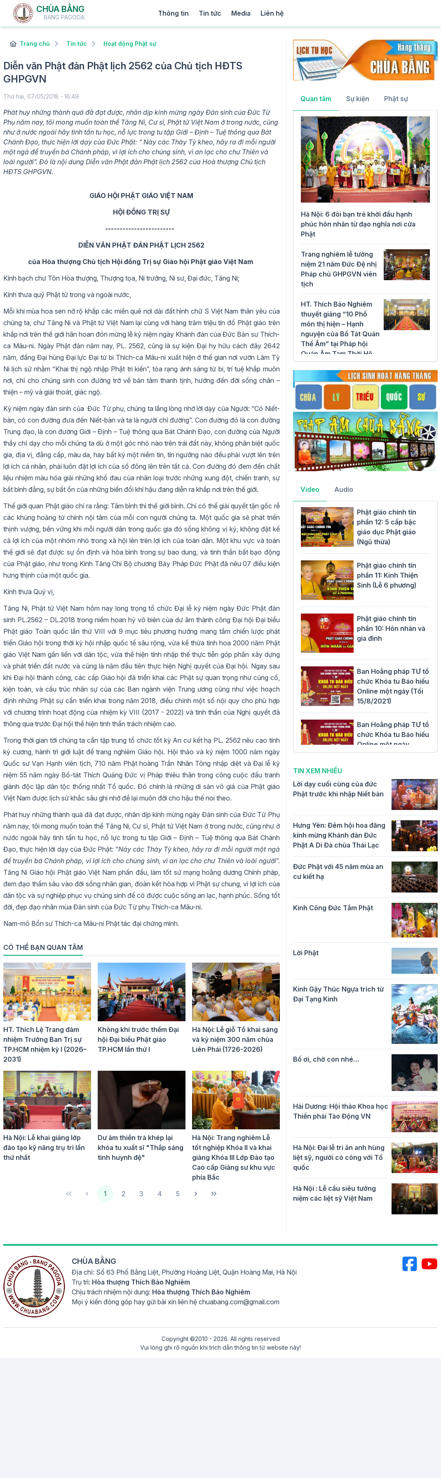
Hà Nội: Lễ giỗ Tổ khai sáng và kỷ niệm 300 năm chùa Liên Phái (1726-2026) (235, 1039)
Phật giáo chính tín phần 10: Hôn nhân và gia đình (391, 628)
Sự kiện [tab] (357, 98)
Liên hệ (272, 13)
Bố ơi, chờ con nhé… (326, 1059)
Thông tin (173, 13)
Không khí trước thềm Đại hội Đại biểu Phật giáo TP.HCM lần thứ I (138, 1039)
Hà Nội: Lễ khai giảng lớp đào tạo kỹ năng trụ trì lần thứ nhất (44, 1147)
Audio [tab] (343, 489)
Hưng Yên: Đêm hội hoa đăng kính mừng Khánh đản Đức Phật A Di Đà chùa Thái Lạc (339, 835)
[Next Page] (196, 1193)
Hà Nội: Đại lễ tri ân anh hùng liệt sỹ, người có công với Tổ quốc (339, 1157)
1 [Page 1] (105, 1194)
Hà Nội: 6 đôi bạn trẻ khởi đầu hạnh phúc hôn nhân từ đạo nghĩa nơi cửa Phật (358, 224)
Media (241, 13)
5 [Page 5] (178, 1194)
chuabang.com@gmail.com (239, 1302)
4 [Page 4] (159, 1194)
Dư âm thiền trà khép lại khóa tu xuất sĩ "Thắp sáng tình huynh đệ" (140, 1147)
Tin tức (210, 13)
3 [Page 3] (141, 1194)
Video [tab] (309, 489)
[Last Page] (214, 1193)
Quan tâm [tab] (315, 98)
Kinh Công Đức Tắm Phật (333, 908)
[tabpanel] (365, 235)
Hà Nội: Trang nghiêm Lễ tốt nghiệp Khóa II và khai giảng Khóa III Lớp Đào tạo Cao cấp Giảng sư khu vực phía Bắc (233, 1157)
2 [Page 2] (123, 1194)
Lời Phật (306, 953)
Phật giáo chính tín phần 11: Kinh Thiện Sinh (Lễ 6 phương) (387, 575)
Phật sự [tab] (396, 98)
